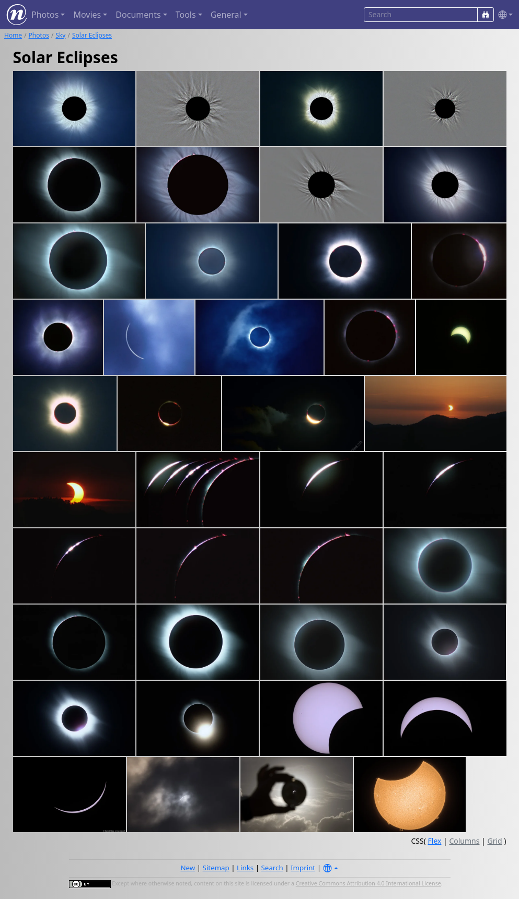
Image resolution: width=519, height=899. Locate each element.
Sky (60, 35)
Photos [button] (45, 14)
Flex (435, 841)
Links (245, 867)
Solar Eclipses (92, 35)
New (187, 867)
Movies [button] (87, 14)
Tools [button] (186, 14)
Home (13, 35)
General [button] (226, 14)
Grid (494, 841)
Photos (39, 35)
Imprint (303, 867)
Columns (464, 841)
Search (272, 867)
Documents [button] (138, 14)
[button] (503, 15)
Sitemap (216, 867)
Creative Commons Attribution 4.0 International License (368, 883)
